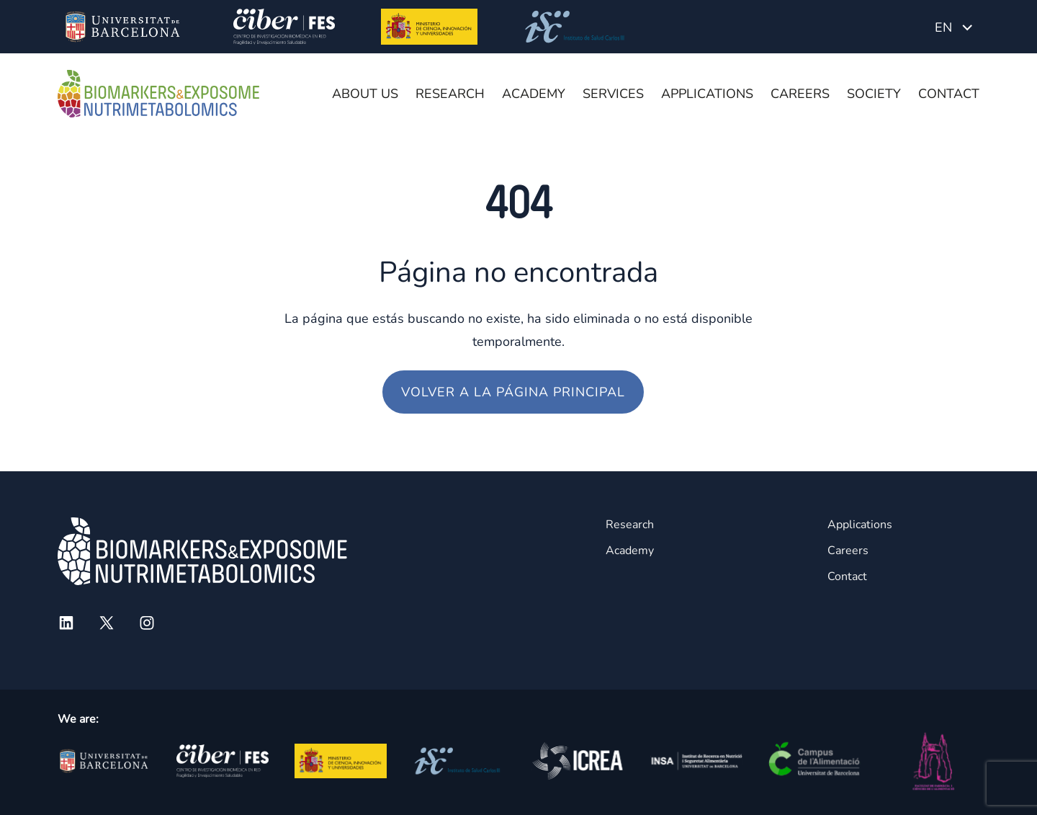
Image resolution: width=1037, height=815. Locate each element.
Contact (948, 93)
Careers (800, 93)
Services (613, 93)
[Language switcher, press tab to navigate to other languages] (953, 26)
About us (365, 93)
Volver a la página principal (513, 392)
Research (450, 93)
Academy (533, 93)
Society (874, 93)
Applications (707, 93)
